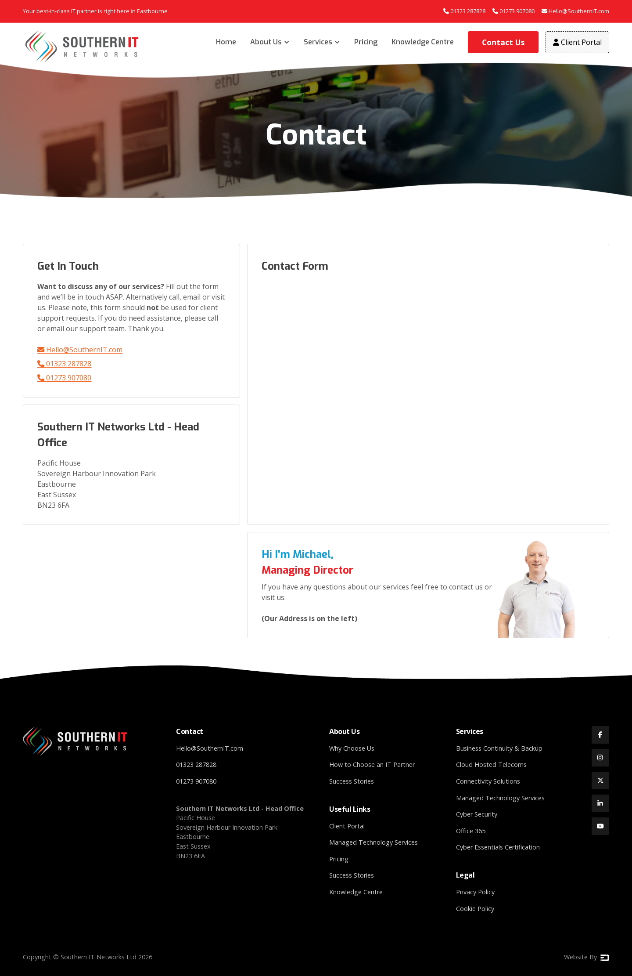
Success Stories (351, 781)
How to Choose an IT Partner (372, 764)
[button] (270, 42)
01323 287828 (64, 364)
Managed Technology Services (373, 842)
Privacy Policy (475, 892)
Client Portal (347, 826)
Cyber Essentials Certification (498, 847)
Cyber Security (476, 814)
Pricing (365, 42)
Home (226, 42)
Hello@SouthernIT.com (79, 349)
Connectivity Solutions (488, 781)
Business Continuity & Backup (499, 748)
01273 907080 (64, 378)
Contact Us (503, 42)
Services (318, 42)
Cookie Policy (475, 908)
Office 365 (470, 831)
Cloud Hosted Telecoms (491, 764)
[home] (82, 46)
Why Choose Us (351, 748)
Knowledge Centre (422, 42)
